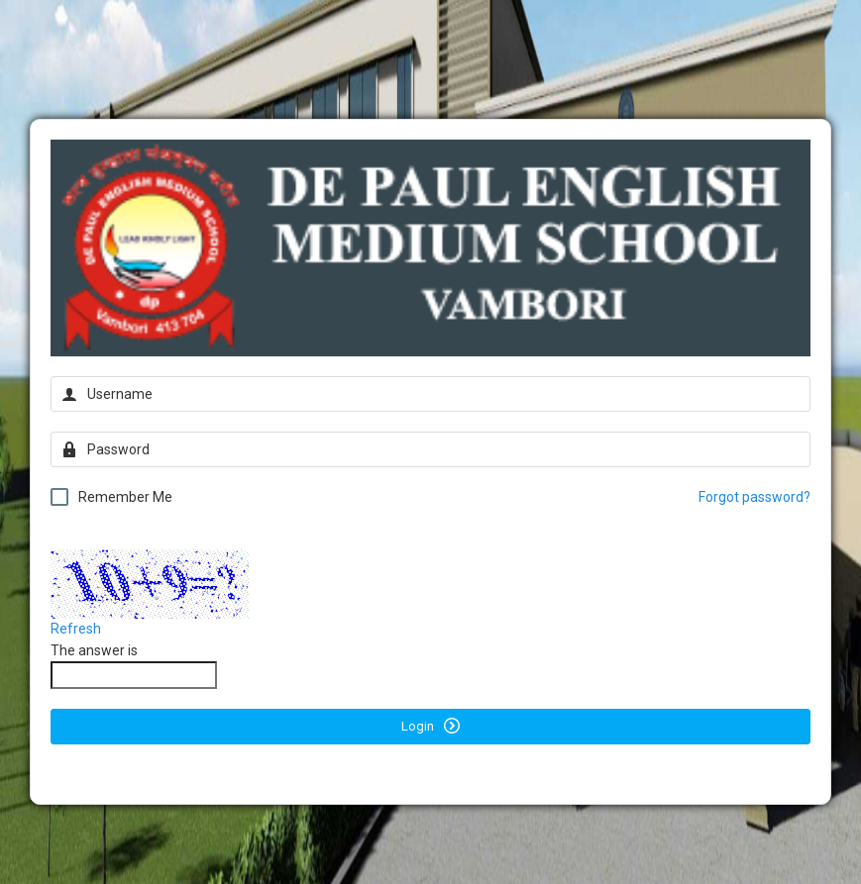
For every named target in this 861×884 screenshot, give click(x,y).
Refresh (76, 629)
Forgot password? (754, 497)
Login (430, 726)
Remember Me (111, 497)
